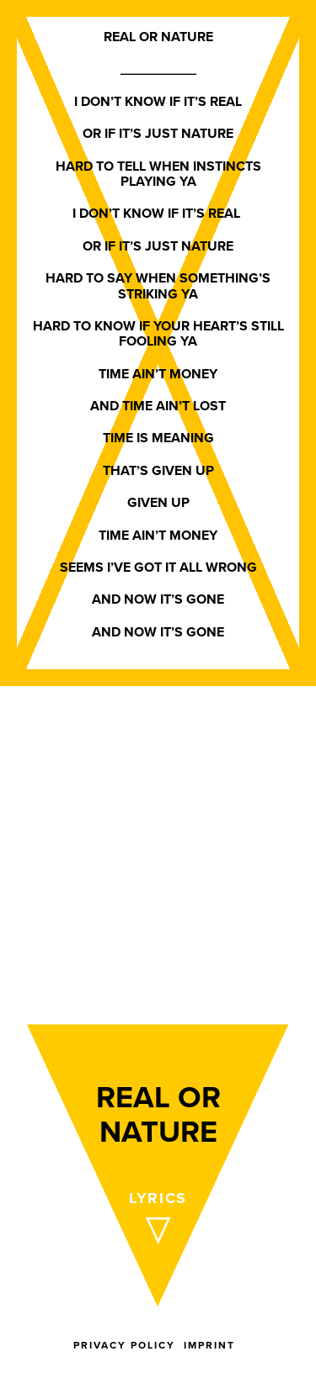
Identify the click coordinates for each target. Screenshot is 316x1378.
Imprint (209, 1345)
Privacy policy (124, 1345)
